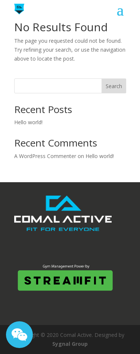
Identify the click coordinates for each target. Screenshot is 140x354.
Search (114, 86)
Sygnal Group (70, 343)
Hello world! (28, 122)
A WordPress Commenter (45, 156)
